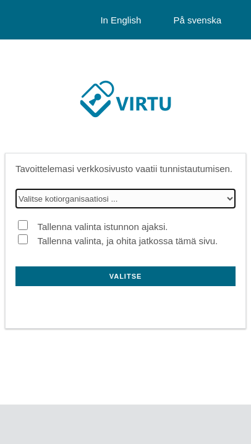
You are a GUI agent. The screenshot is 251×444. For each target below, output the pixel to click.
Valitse (125, 276)
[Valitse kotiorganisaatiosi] (125, 198)
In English (120, 20)
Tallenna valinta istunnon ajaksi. (102, 226)
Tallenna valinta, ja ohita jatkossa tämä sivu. (127, 241)
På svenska (197, 20)
